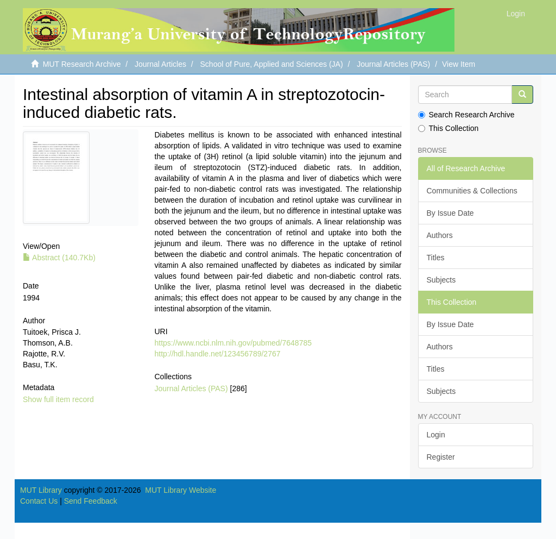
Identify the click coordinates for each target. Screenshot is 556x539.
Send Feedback (90, 501)
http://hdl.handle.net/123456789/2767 (218, 353)
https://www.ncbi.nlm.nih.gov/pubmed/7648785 (233, 343)
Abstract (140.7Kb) (59, 257)
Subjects (441, 279)
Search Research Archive (466, 114)
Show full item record (58, 399)
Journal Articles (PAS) (393, 64)
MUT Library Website (180, 490)
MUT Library (41, 490)
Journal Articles (160, 64)
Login (436, 434)
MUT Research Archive (82, 64)
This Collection (448, 128)
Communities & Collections (472, 190)
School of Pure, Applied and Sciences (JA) (271, 64)
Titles (436, 257)
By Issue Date (450, 213)
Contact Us (39, 501)
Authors (440, 235)
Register (441, 457)
